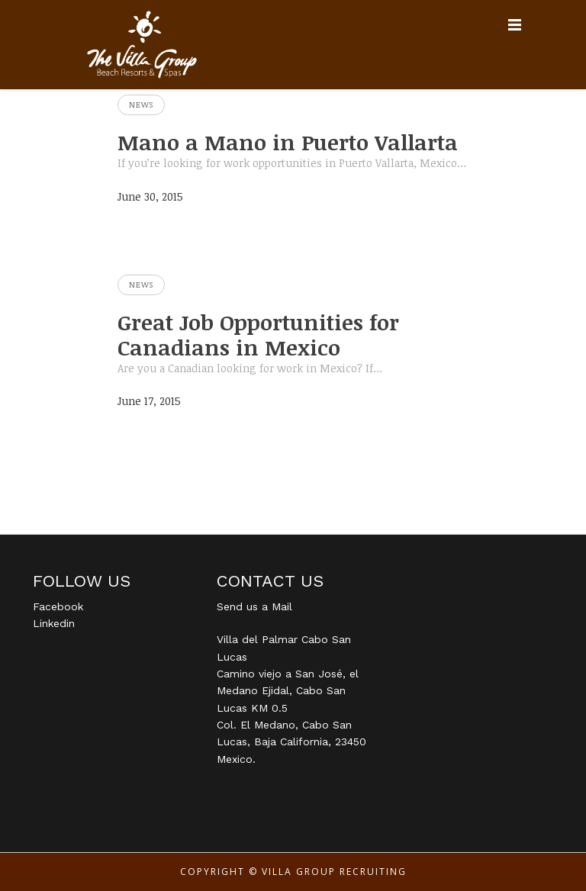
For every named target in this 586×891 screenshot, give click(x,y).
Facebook (58, 606)
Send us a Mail (254, 606)
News (141, 104)
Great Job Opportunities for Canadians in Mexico (258, 334)
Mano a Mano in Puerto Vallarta (288, 141)
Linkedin (54, 623)
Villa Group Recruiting (334, 871)
